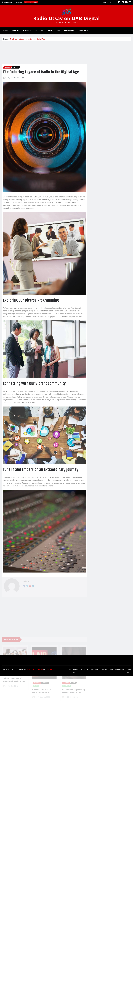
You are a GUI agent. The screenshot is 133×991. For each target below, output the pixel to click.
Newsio (40, 669)
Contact (50, 30)
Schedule (27, 30)
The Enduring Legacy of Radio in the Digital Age (27, 40)
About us (15, 30)
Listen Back (83, 30)
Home (5, 30)
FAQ (58, 30)
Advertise (38, 30)
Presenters (69, 30)
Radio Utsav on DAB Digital (66, 18)
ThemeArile (50, 669)
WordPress (31, 669)
